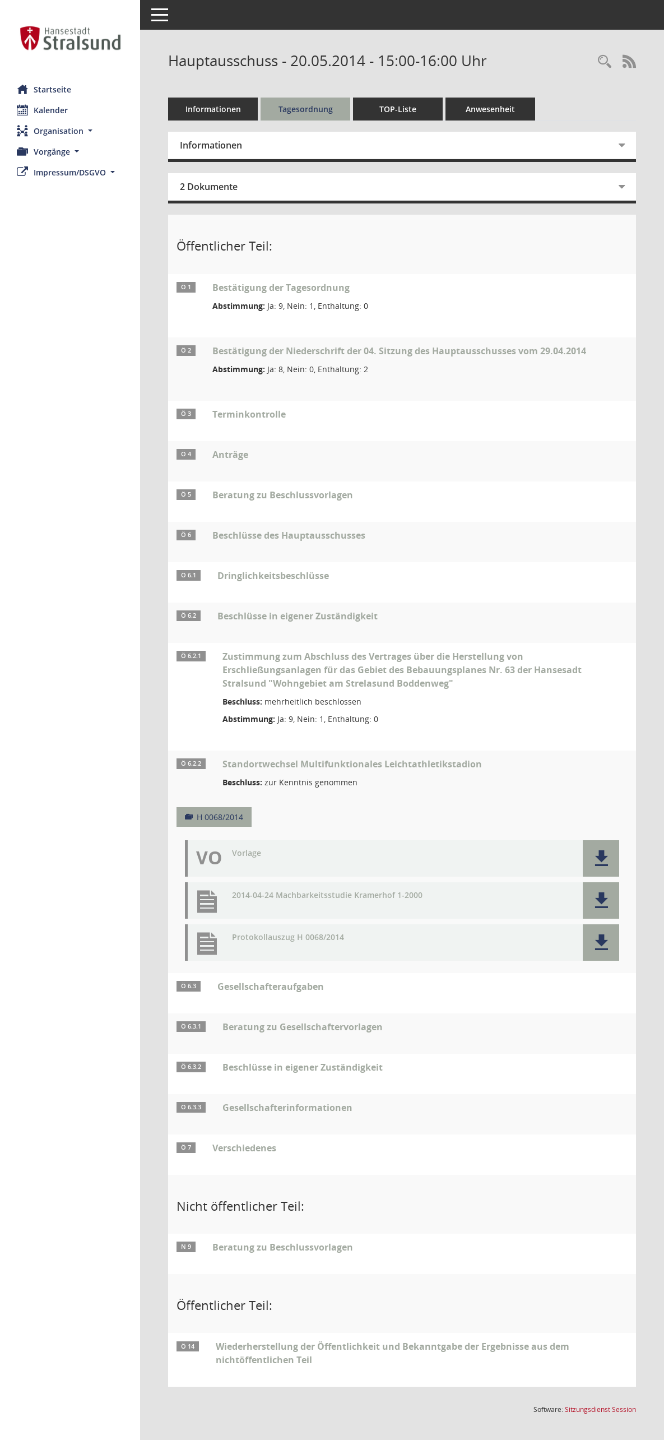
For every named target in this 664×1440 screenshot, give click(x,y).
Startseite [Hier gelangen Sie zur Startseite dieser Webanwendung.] (44, 89)
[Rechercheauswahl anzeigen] (604, 62)
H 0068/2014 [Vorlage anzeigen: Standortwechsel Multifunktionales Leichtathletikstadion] (220, 817)
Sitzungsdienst (600, 1409)
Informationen (213, 109)
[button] (70, 131)
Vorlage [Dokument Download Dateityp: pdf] (246, 853)
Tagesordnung (305, 109)
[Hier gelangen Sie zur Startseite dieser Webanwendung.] (70, 38)
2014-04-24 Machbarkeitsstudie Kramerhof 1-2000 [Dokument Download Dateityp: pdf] (327, 895)
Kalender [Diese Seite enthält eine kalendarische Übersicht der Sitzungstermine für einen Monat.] (42, 109)
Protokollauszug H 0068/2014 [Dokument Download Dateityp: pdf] (288, 937)
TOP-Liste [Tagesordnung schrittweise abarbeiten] (397, 109)
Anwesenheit (490, 109)
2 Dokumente (209, 186)
